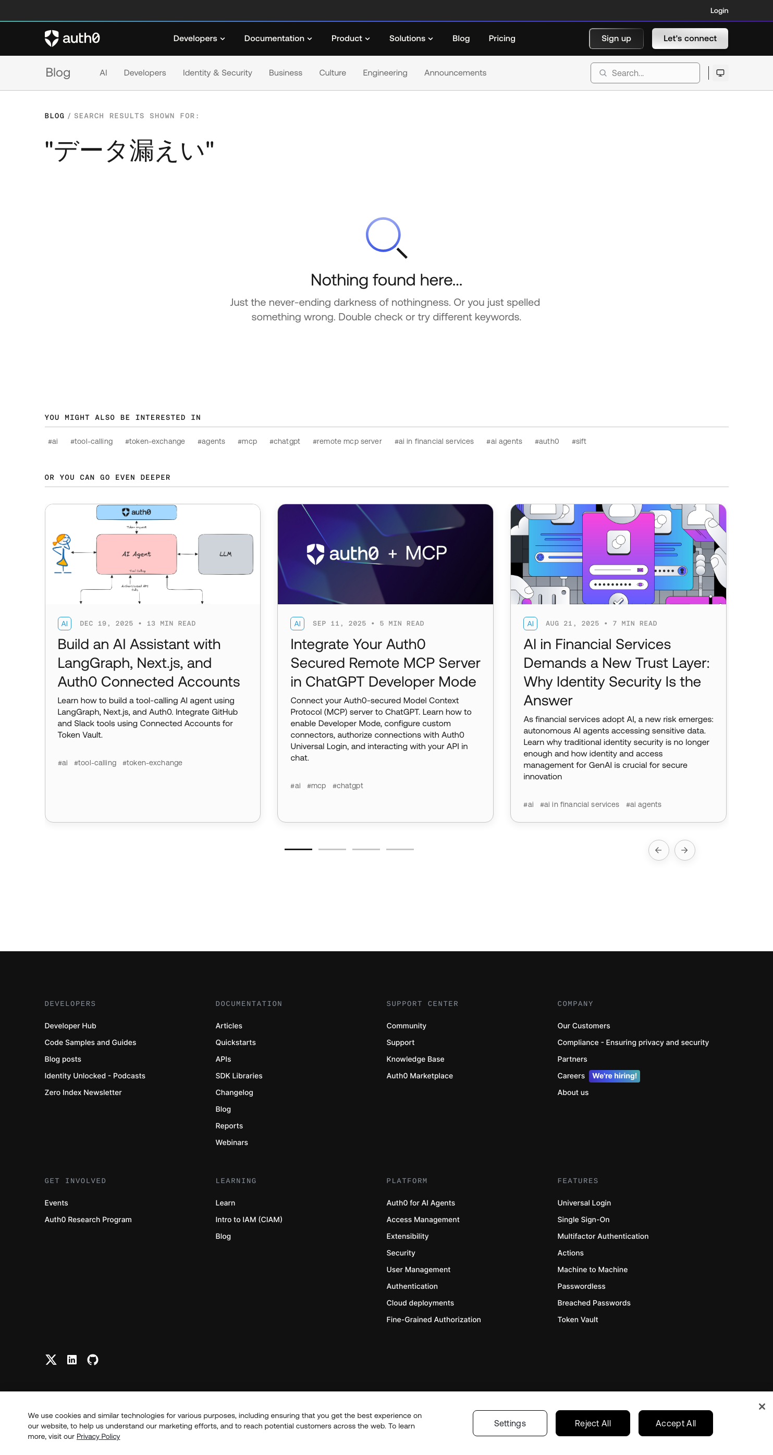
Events (56, 1203)
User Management (419, 1269)
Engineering (385, 73)
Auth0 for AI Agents (421, 1203)
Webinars (232, 1142)
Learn (226, 1203)
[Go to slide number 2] (332, 849)
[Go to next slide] (684, 850)
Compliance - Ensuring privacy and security (633, 1042)
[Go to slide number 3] (366, 849)
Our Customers (584, 1026)
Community (407, 1026)
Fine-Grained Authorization (434, 1319)
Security (401, 1253)
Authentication (412, 1286)
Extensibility (408, 1236)
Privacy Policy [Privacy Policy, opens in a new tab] (98, 1448)
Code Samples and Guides (91, 1042)
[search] (645, 73)
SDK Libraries (239, 1076)
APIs (223, 1059)
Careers (599, 1076)
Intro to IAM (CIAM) (249, 1219)
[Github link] (93, 1359)
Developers (145, 73)
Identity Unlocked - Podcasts (95, 1076)
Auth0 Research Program (88, 1219)
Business (285, 73)
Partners (572, 1059)
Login (719, 10)
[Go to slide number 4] (400, 849)
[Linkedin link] (72, 1359)
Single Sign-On (584, 1219)
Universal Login (584, 1203)
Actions (571, 1253)
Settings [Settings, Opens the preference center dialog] (510, 1435)
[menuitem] (199, 38)
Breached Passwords (594, 1303)
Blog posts (63, 1059)
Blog (58, 73)
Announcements (455, 73)
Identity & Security (217, 73)
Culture (332, 73)
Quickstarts (236, 1042)
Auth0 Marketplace (420, 1076)
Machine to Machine (593, 1269)
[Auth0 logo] (72, 38)
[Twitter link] (51, 1359)
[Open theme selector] (721, 73)
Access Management (423, 1219)
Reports (229, 1126)
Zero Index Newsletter (83, 1092)
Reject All (593, 1435)
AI (103, 73)
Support (401, 1042)
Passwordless (582, 1286)
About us (573, 1092)
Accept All (676, 1435)
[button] (616, 38)
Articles (229, 1026)
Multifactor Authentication (603, 1236)
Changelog (234, 1092)
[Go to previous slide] (658, 850)
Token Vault (578, 1319)
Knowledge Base (416, 1059)
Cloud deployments (421, 1303)
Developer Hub (70, 1026)
